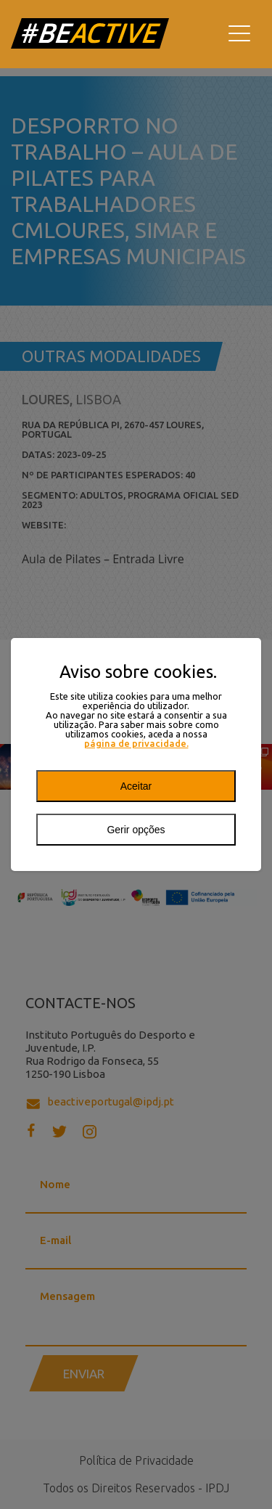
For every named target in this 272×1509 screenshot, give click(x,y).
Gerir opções (136, 829)
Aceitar (136, 786)
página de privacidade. (136, 743)
